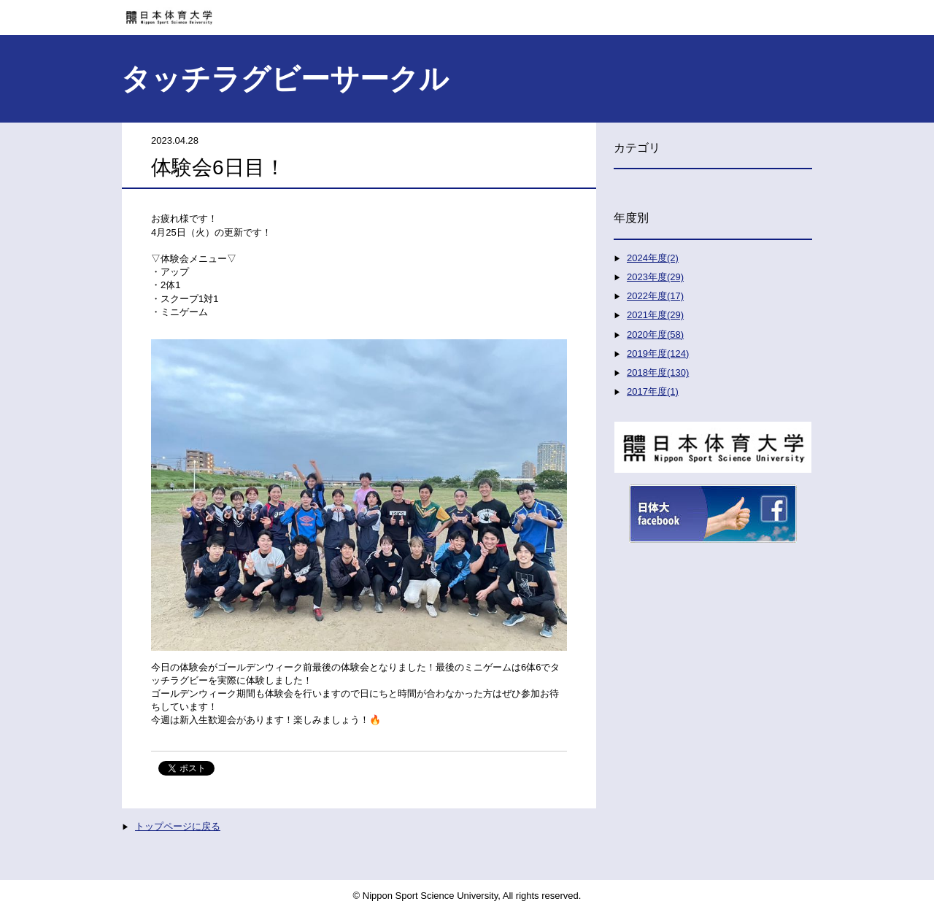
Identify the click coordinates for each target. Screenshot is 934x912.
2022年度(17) (655, 295)
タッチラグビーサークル (285, 79)
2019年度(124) (658, 353)
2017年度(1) (653, 391)
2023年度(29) (655, 276)
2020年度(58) (655, 334)
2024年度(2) (653, 257)
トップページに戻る (177, 826)
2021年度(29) (655, 314)
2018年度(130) (658, 372)
